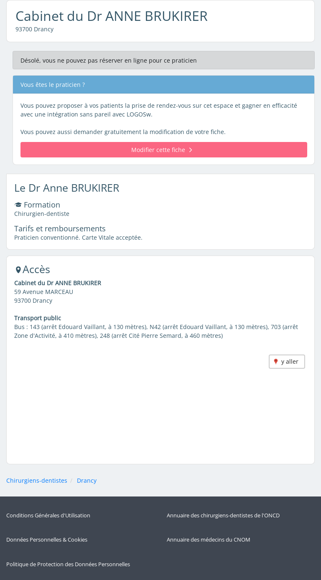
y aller (289, 361)
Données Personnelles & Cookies (46, 539)
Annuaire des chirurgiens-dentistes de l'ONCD (223, 515)
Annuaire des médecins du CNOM (208, 539)
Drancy (87, 480)
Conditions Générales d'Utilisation (48, 515)
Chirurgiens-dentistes (36, 480)
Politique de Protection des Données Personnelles (68, 564)
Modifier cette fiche (161, 150)
